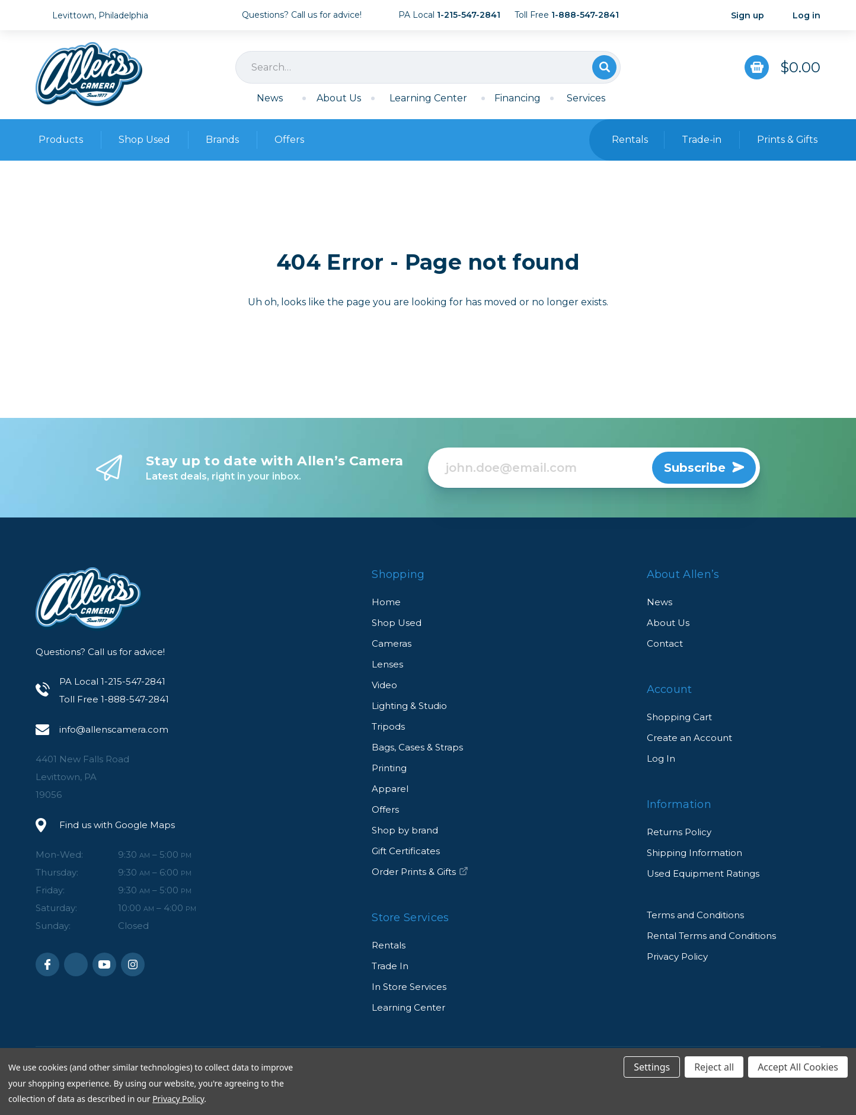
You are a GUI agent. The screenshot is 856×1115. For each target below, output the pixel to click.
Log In (661, 758)
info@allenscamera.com (113, 729)
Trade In (390, 966)
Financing (517, 98)
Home (386, 602)
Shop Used (144, 139)
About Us (339, 98)
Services (586, 98)
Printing (389, 768)
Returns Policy (679, 832)
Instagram (133, 964)
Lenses (387, 664)
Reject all (714, 1067)
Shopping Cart (679, 717)
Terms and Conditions (695, 915)
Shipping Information (694, 852)
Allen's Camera (89, 74)
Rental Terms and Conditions (711, 935)
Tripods (388, 726)
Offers (289, 139)
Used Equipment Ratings (703, 873)
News (270, 98)
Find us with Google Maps (117, 824)
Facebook (47, 964)
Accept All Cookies (798, 1067)
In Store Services (409, 986)
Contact (665, 643)
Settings (652, 1067)
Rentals (388, 945)
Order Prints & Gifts (420, 871)
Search (604, 67)
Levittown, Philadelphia (100, 15)
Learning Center (428, 98)
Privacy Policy (677, 956)
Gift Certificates (406, 851)
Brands (222, 139)
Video (384, 685)
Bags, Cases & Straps (417, 747)
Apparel (390, 788)
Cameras (391, 643)
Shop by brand (405, 830)
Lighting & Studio (409, 705)
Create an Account (689, 737)
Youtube (104, 964)
